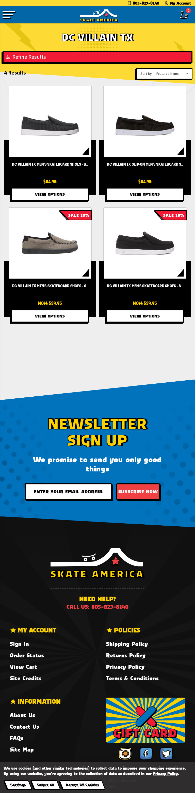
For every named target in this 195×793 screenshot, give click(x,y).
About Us (22, 715)
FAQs (16, 738)
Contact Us (24, 726)
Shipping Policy (127, 644)
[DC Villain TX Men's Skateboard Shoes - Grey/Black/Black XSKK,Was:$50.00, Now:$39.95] (50, 243)
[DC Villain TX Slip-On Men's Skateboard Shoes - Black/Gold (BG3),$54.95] (145, 121)
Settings (18, 785)
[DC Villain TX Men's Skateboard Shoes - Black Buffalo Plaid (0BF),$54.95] (50, 121)
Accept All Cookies (82, 785)
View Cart (23, 667)
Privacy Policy (125, 667)
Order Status (27, 655)
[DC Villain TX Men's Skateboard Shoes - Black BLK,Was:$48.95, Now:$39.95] (145, 243)
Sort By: (146, 74)
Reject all (45, 785)
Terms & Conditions (132, 678)
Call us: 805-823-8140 (97, 607)
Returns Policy (126, 655)
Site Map (22, 749)
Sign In (19, 644)
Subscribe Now (138, 491)
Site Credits (25, 678)
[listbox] (173, 74)
